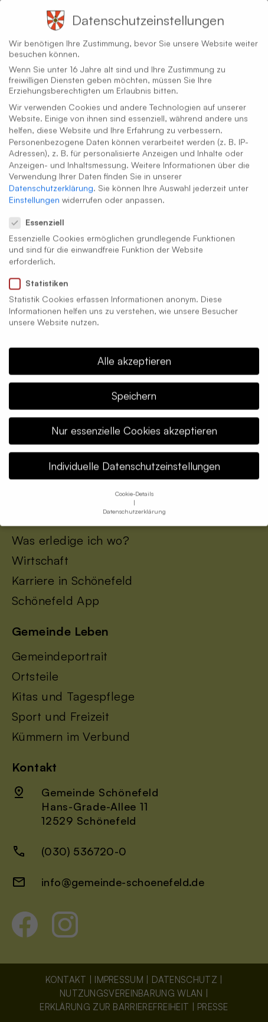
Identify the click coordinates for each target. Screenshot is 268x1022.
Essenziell (41, 209)
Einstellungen (34, 187)
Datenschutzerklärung (51, 175)
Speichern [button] (134, 383)
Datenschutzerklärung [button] (134, 498)
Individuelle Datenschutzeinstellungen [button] (134, 453)
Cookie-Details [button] (134, 481)
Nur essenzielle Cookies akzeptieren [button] (134, 418)
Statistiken (44, 270)
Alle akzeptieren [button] (134, 347)
